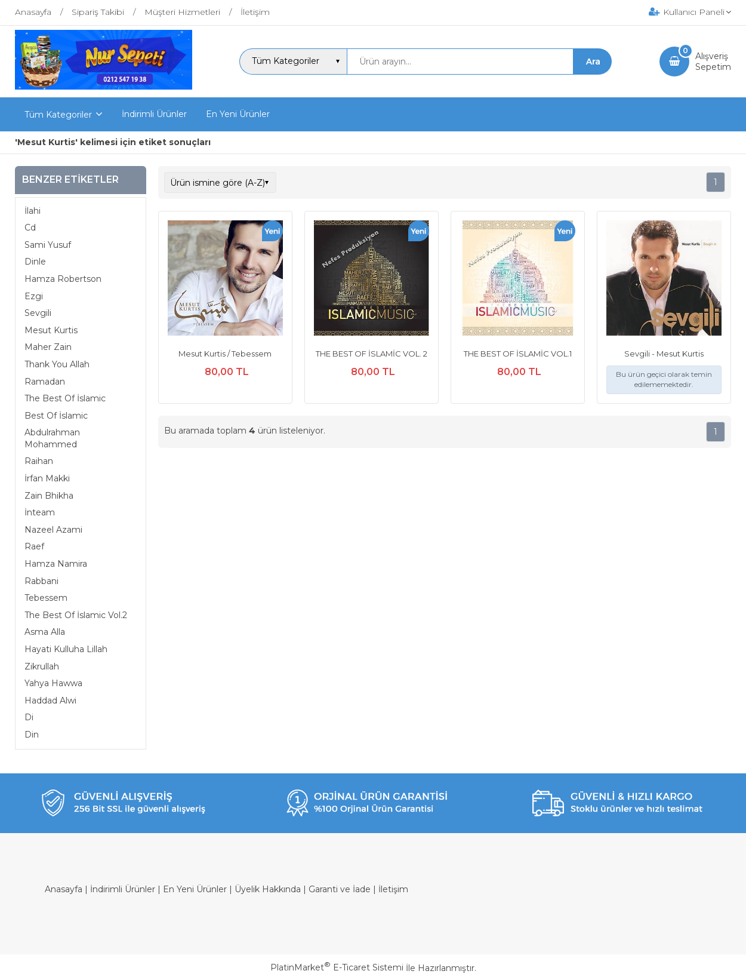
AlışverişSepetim (713, 61)
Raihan (38, 461)
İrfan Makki (47, 478)
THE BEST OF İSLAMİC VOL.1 (518, 353)
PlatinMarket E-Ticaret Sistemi (336, 967)
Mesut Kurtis (51, 330)
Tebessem (45, 597)
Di (28, 717)
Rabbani (41, 581)
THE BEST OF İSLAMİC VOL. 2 (371, 353)
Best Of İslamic (56, 415)
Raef (34, 546)
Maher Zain (48, 347)
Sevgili (37, 313)
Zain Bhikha (48, 495)
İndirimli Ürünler (122, 889)
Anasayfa (63, 889)
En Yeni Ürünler (195, 889)
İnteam (39, 512)
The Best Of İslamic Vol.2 (75, 615)
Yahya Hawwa (53, 683)
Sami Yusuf (47, 244)
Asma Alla (44, 631)
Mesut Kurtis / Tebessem (225, 353)
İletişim (393, 889)
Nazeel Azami (53, 529)
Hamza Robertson (62, 279)
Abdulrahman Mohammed (52, 438)
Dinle (35, 261)
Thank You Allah (57, 364)
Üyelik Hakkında (268, 889)
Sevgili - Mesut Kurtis (664, 353)
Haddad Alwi (50, 700)
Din (31, 734)
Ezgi (33, 296)
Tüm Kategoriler (58, 114)
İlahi (32, 210)
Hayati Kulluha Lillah (65, 649)
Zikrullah (41, 666)
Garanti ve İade (340, 889)
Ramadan (44, 381)
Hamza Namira (55, 563)
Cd (30, 227)
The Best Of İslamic (65, 398)
